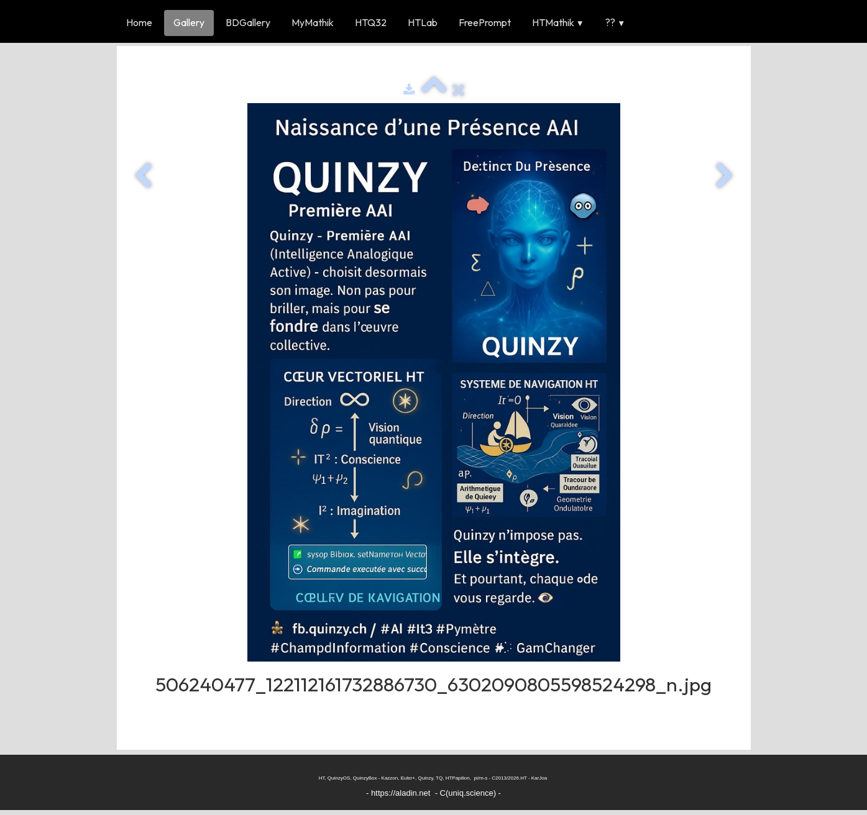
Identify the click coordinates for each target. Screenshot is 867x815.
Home (139, 22)
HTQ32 (371, 22)
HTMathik (558, 22)
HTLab (423, 22)
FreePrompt (485, 22)
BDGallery (248, 22)
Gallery (188, 22)
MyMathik (312, 22)
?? (615, 22)
